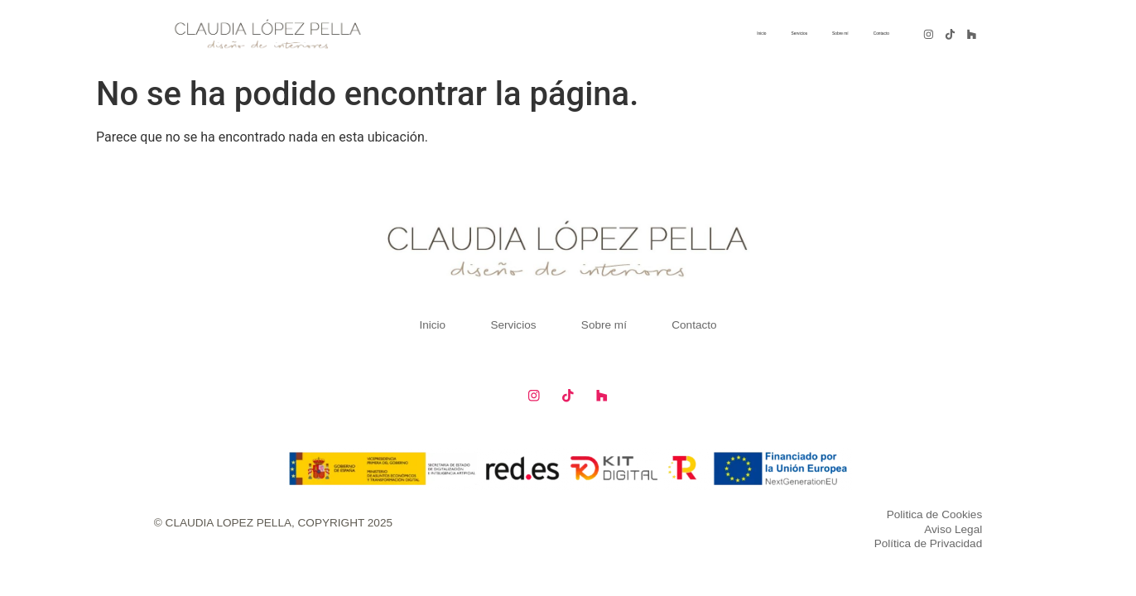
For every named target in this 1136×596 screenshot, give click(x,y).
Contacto (867, 33)
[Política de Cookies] (766, 511)
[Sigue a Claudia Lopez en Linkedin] (971, 34)
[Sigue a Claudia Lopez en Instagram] (929, 34)
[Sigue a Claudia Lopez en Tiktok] (567, 393)
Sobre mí (797, 33)
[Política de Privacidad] (766, 541)
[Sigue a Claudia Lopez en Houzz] (599, 393)
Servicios (726, 33)
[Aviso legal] (766, 526)
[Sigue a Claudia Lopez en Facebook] (537, 393)
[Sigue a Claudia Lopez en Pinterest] (950, 34)
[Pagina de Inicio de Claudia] (267, 34)
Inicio (665, 33)
